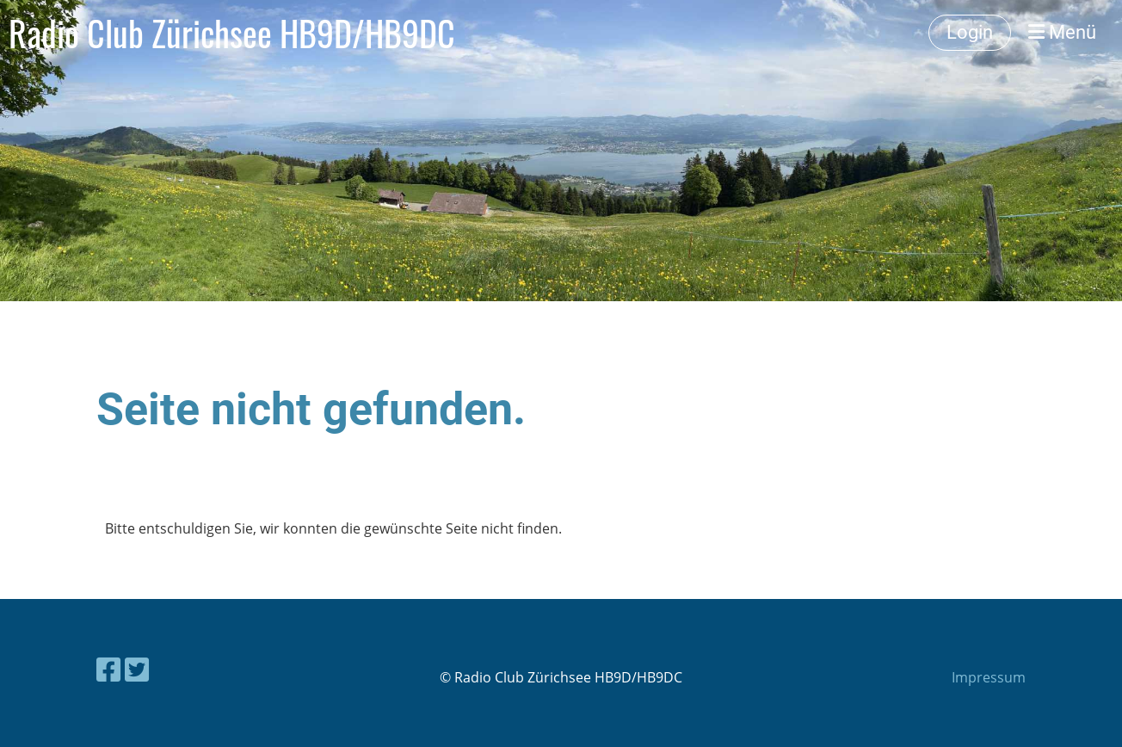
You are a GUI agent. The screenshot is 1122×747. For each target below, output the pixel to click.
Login (969, 32)
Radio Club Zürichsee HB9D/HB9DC (232, 33)
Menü (1062, 32)
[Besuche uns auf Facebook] (108, 669)
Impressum (989, 677)
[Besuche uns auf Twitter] (137, 669)
